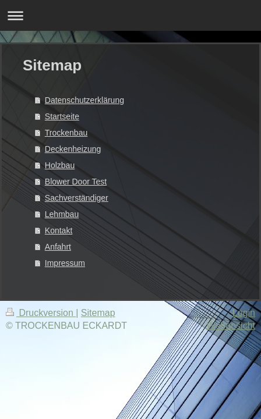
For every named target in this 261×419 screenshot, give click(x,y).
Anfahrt (58, 246)
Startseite (62, 116)
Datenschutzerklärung (84, 100)
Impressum (65, 263)
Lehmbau (62, 214)
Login (243, 313)
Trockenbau (66, 132)
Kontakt (58, 230)
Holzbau (60, 165)
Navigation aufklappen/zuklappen (130, 15)
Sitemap (98, 313)
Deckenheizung (73, 149)
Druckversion (41, 313)
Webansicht (231, 326)
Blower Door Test (76, 181)
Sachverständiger (76, 198)
